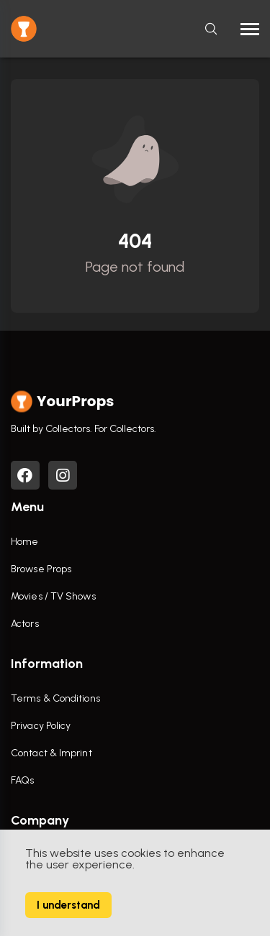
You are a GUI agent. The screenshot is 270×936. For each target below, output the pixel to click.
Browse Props (41, 569)
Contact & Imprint (51, 753)
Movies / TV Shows (53, 596)
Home (24, 542)
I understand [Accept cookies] (68, 905)
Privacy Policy (41, 726)
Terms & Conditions (55, 698)
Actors (25, 624)
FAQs (22, 780)
